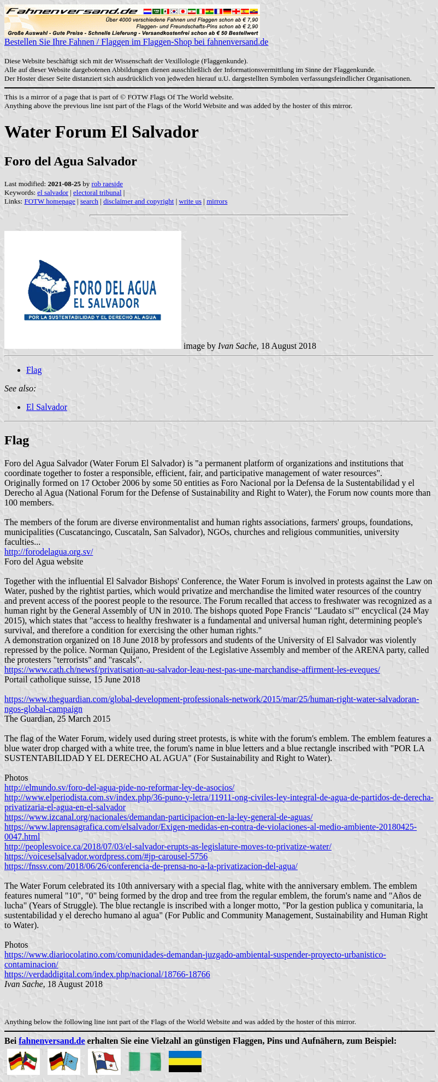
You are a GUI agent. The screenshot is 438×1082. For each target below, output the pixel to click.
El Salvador (46, 407)
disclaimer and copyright (138, 201)
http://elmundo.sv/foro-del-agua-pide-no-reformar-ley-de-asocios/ (119, 787)
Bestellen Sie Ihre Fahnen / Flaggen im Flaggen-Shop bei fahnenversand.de (136, 37)
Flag (34, 369)
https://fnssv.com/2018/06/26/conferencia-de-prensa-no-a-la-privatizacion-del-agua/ (151, 866)
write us (190, 201)
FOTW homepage (49, 201)
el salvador (52, 192)
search (89, 201)
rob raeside (107, 184)
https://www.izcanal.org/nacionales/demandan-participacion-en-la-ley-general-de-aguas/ (158, 817)
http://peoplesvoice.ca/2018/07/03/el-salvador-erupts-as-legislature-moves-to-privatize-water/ (168, 846)
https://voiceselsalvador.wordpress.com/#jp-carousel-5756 (106, 856)
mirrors (216, 201)
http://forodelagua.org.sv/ (48, 551)
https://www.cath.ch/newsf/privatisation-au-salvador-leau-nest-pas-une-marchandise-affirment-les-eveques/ (192, 669)
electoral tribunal (97, 192)
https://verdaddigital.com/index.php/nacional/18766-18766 (107, 974)
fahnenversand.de (52, 1040)
